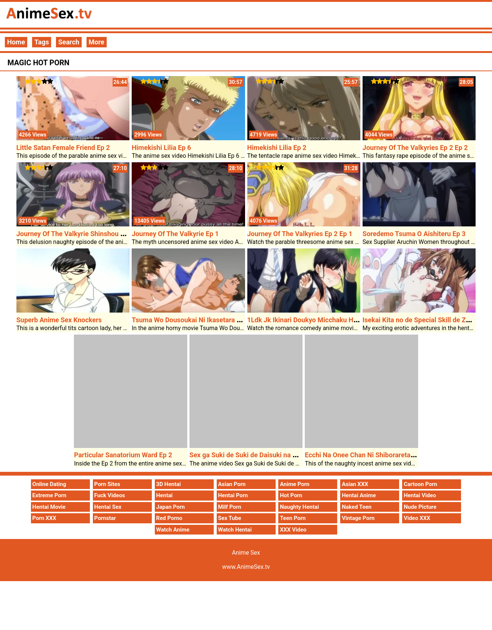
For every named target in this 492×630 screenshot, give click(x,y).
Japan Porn (170, 507)
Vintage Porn (358, 518)
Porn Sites (107, 484)
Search (68, 42)
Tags (41, 42)
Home (16, 42)
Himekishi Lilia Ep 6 (161, 147)
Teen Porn (292, 518)
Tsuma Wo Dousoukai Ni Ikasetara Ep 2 (191, 320)
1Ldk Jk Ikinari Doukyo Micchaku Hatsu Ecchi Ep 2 (323, 320)
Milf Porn (229, 507)
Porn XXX (44, 518)
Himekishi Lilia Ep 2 (277, 147)
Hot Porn (291, 495)
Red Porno (169, 518)
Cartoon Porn (420, 484)
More (96, 42)
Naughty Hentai (299, 507)
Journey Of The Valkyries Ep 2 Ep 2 (415, 147)
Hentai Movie (49, 507)
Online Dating (49, 484)
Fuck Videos (109, 495)
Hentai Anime (359, 495)
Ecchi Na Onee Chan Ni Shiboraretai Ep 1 (366, 455)
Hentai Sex (108, 507)
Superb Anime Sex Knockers (59, 320)
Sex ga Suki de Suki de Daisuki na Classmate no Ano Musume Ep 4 (289, 455)
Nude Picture (420, 507)
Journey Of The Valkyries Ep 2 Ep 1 (299, 234)
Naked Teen (357, 507)
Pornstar (105, 518)
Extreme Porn (49, 495)
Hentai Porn (233, 495)
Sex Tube (229, 518)
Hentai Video (420, 495)
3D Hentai (168, 484)
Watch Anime (172, 529)
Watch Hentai (235, 529)
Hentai (164, 495)
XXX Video (293, 529)
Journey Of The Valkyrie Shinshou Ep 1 (75, 234)
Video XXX (417, 518)
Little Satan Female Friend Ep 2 (63, 147)
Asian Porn (232, 484)
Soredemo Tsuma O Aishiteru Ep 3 (414, 234)
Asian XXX (355, 484)
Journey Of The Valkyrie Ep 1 (175, 234)
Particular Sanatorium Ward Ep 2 (123, 455)
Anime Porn (294, 484)
